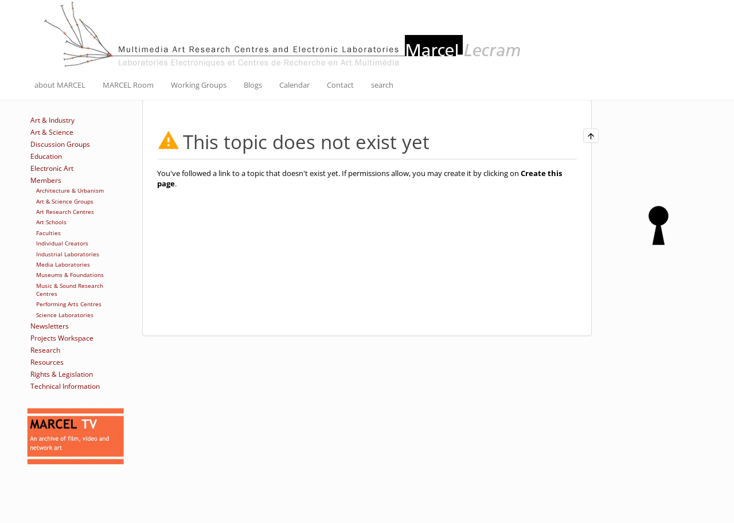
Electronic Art (51, 168)
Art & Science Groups (64, 201)
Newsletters (49, 326)
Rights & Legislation (61, 374)
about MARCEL (59, 85)
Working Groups (199, 85)
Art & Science (51, 132)
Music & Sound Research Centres (69, 290)
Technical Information (65, 386)
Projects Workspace (61, 338)
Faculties (48, 233)
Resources (47, 362)
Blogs (253, 85)
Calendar (294, 85)
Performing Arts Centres (68, 304)
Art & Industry (52, 120)
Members (45, 180)
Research (45, 350)
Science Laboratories (64, 315)
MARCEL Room (128, 85)
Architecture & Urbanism (70, 190)
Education (46, 156)
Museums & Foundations (70, 275)
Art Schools (51, 222)
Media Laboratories (63, 264)
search (382, 85)
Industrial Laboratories (67, 254)
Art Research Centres (65, 212)
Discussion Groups (60, 144)
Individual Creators (62, 243)
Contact (340, 85)
